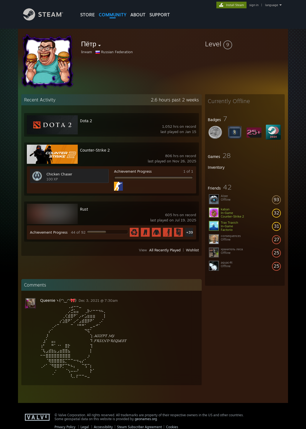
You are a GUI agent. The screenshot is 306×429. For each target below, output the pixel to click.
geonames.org (146, 419)
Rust (84, 209)
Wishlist (192, 250)
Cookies (172, 427)
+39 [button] (189, 232)
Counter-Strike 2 (95, 150)
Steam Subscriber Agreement (139, 427)
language (271, 5)
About (138, 14)
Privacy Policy (65, 427)
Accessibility (103, 427)
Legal (85, 427)
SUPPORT (159, 14)
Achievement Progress (133, 171)
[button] (245, 43)
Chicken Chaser (59, 174)
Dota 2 (86, 120)
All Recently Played (165, 250)
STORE (87, 14)
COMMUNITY (112, 14)
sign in (253, 5)
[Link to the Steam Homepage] (47, 19)
